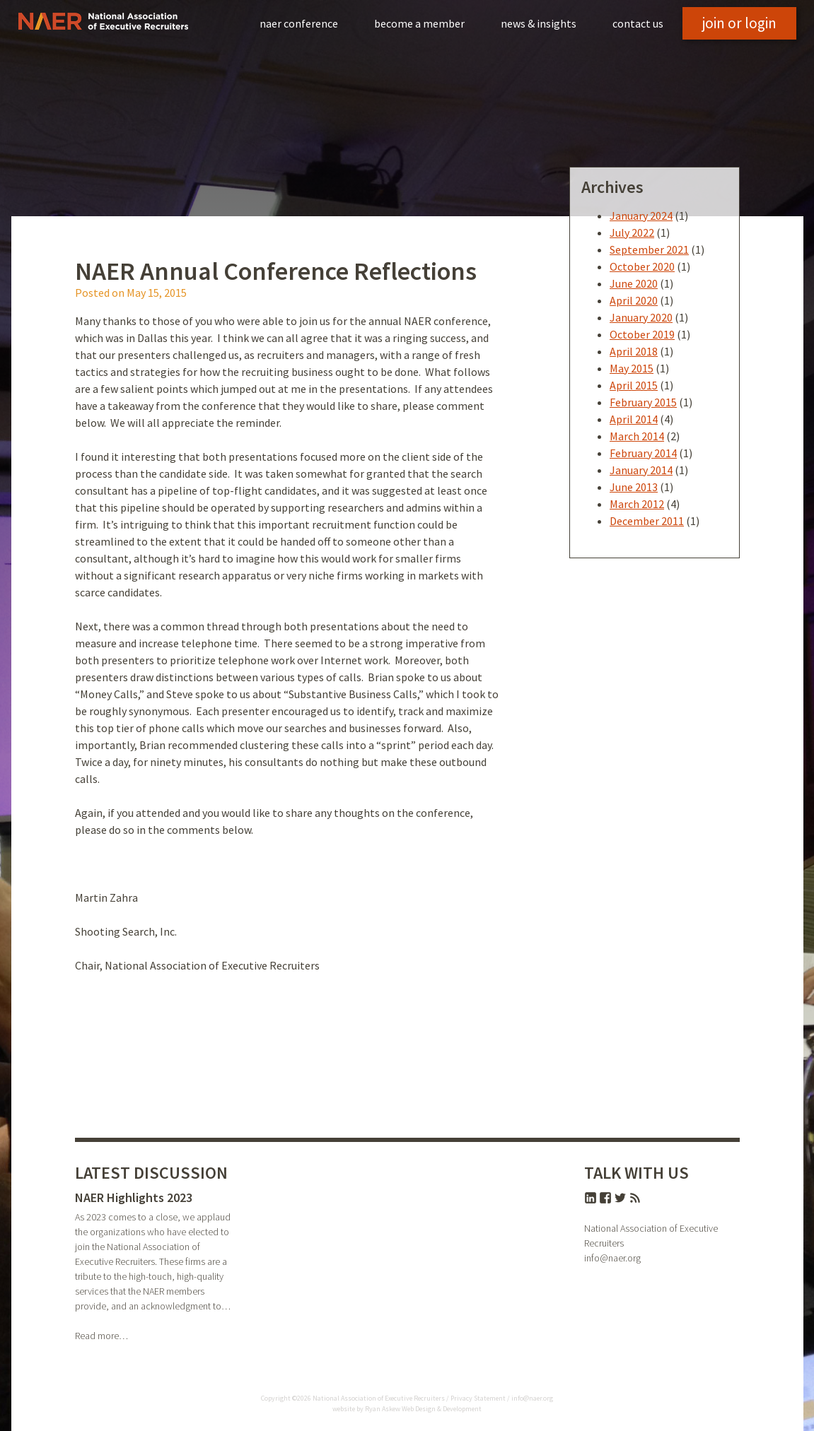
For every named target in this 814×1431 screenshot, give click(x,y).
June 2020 (634, 283)
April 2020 (634, 300)
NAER (103, 21)
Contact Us (637, 23)
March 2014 (637, 436)
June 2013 (634, 487)
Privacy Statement (478, 1398)
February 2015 (643, 402)
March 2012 (637, 504)
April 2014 (634, 419)
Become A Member (419, 23)
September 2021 (649, 249)
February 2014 (643, 453)
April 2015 (634, 385)
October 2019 (642, 334)
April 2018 (634, 351)
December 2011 (647, 521)
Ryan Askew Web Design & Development (423, 1408)
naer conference (299, 23)
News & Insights (538, 23)
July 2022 (632, 232)
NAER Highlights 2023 (133, 1197)
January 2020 (641, 317)
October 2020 (642, 266)
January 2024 (641, 215)
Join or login (739, 23)
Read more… (101, 1335)
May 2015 (631, 368)
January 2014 (641, 470)
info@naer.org (612, 1258)
